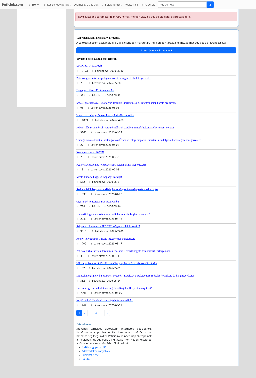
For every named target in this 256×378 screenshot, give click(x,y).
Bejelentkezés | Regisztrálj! (119, 4)
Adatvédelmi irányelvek (96, 351)
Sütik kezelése (90, 355)
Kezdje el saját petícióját (156, 50)
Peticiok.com (12, 4)
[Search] (182, 4)
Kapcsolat (148, 4)
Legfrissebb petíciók (86, 4)
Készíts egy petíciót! (57, 4)
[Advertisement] (41, 58)
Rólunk (86, 359)
